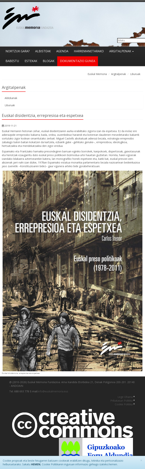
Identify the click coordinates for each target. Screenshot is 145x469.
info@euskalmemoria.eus (53, 391)
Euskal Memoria (97, 74)
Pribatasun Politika (121, 400)
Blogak (48, 61)
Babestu (12, 61)
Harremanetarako (89, 51)
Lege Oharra (125, 397)
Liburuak (135, 74)
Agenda (62, 51)
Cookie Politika (124, 404)
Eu (140, 34)
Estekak (31, 61)
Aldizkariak (11, 98)
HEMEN (35, 464)
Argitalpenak (121, 51)
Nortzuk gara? (18, 51)
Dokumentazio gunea (77, 61)
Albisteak (43, 51)
